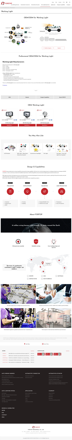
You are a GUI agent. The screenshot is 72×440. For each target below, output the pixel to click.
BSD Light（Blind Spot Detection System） (9, 394)
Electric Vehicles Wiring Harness (7, 375)
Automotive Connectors (29, 375)
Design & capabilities (61, 4)
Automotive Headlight (6, 396)
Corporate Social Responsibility (54, 399)
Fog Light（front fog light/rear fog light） (9, 399)
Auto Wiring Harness (15, 4)
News (53, 2)
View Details (53, 40)
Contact (59, 2)
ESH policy (51, 398)
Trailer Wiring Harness (6, 380)
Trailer (26, 399)
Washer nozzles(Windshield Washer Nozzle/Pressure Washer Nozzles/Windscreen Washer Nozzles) (58, 383)
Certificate (51, 394)
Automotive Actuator (35, 4)
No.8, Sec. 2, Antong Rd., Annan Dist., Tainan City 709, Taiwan (36, 432)
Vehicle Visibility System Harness (8, 384)
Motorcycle (27, 396)
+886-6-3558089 (27, 431)
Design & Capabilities (44, 97)
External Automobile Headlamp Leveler (56, 375)
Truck (26, 398)
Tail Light (3, 398)
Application (53, 4)
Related (27, 97)
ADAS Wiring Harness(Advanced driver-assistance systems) (12, 377)
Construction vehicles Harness (7, 382)
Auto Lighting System (45, 4)
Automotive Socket (28, 377)
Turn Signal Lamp (5, 401)
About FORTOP (62, 97)
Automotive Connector (25, 4)
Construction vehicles (29, 401)
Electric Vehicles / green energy (30, 393)
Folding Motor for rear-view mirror (55, 380)
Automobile (27, 394)
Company (68, 4)
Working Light (12, 7)
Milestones (51, 396)
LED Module (4, 393)
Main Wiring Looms (5, 379)
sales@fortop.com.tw (46, 431)
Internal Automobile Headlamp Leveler (56, 377)
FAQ (56, 2)
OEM (9, 97)
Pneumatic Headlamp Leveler (54, 379)
